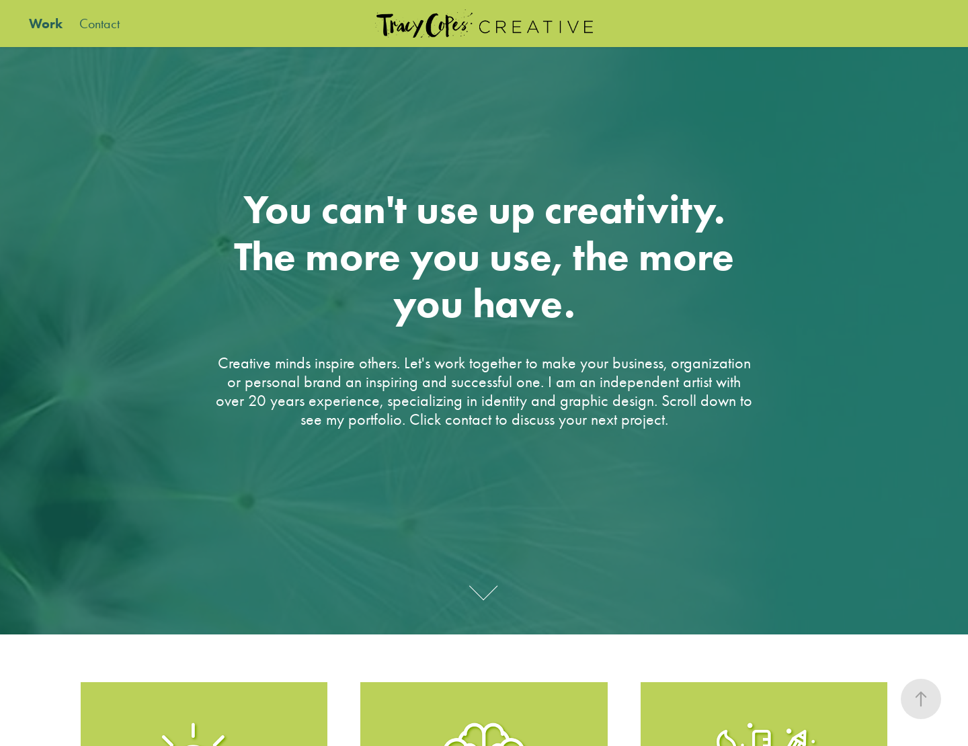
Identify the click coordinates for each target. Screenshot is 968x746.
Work (46, 23)
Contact (99, 23)
